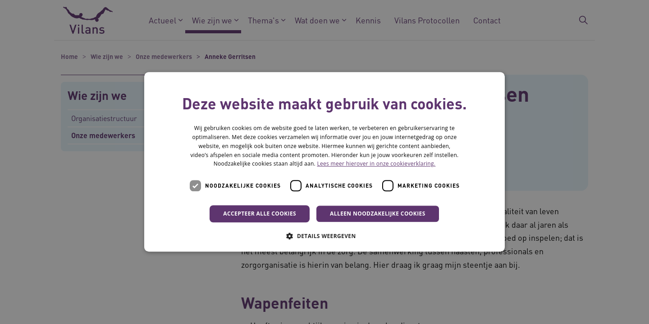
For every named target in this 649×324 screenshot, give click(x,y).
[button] (324, 236)
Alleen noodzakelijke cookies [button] (377, 213)
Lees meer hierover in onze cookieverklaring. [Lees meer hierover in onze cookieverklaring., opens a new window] (376, 164)
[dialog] (324, 162)
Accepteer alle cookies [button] (259, 213)
